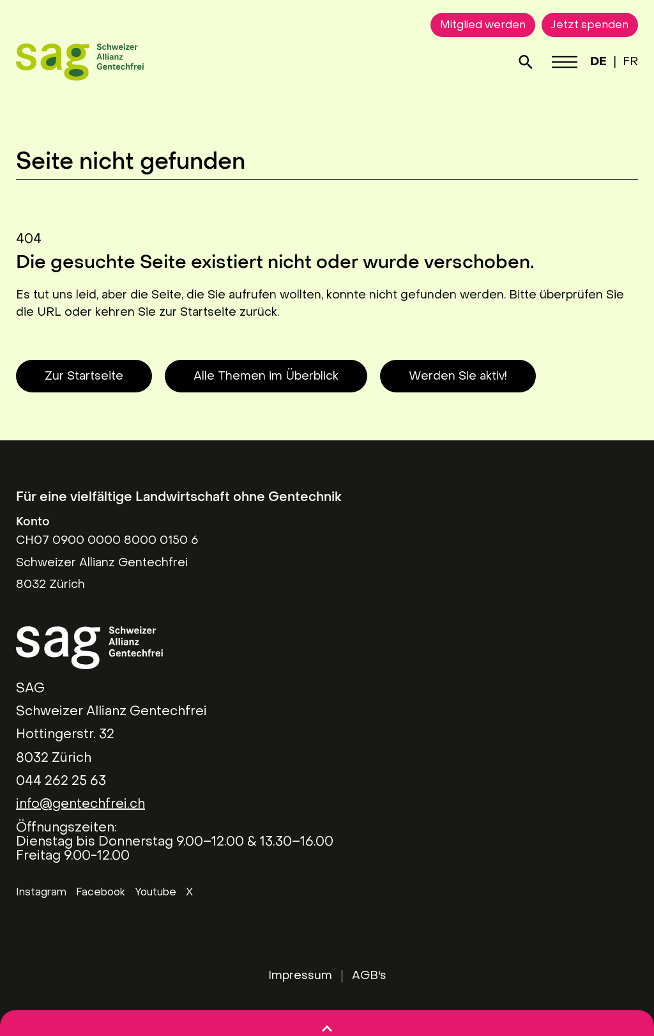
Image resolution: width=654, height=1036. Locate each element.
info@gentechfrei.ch (80, 804)
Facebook (100, 893)
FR (630, 62)
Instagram (41, 893)
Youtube (155, 893)
